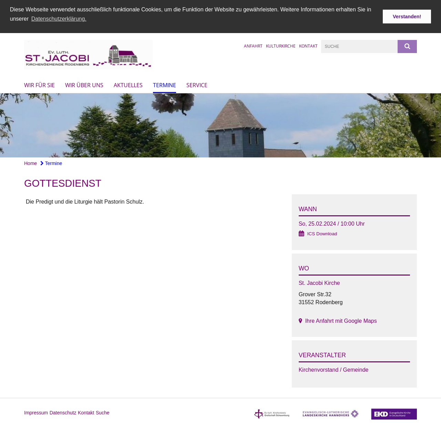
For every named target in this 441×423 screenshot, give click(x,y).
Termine (164, 85)
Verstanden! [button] (407, 16)
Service (196, 85)
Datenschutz (63, 412)
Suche (103, 412)
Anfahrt (253, 45)
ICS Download (322, 233)
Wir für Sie (39, 85)
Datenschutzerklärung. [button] (58, 19)
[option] (220, 125)
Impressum (36, 412)
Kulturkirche (281, 45)
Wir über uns (84, 85)
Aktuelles (128, 85)
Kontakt (308, 45)
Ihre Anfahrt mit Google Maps (341, 320)
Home (30, 163)
